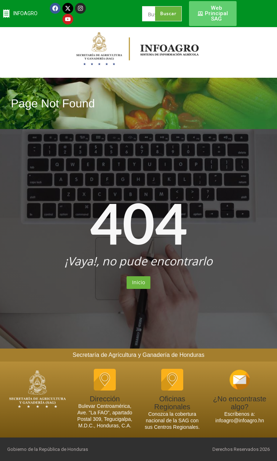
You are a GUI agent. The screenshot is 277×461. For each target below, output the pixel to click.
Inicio (138, 282)
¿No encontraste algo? (240, 403)
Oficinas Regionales (172, 403)
